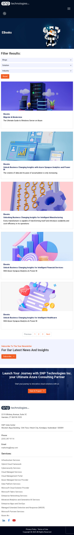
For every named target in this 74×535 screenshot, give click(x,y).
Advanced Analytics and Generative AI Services (20, 500)
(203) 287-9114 (7, 439)
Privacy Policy (31, 529)
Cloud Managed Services (11, 472)
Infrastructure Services (10, 460)
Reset (5, 76)
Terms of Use (43, 529)
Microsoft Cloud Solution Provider (15, 488)
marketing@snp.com (9, 448)
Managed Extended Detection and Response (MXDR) (23, 508)
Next (48, 334)
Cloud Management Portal (11, 476)
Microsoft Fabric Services (12, 492)
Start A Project (37, 391)
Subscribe (8, 356)
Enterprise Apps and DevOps (13, 504)
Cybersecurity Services (10, 468)
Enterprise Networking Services (14, 496)
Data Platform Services (10, 484)
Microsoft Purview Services (12, 511)
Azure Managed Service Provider (14, 480)
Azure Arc (5, 515)
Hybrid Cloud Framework (11, 464)
